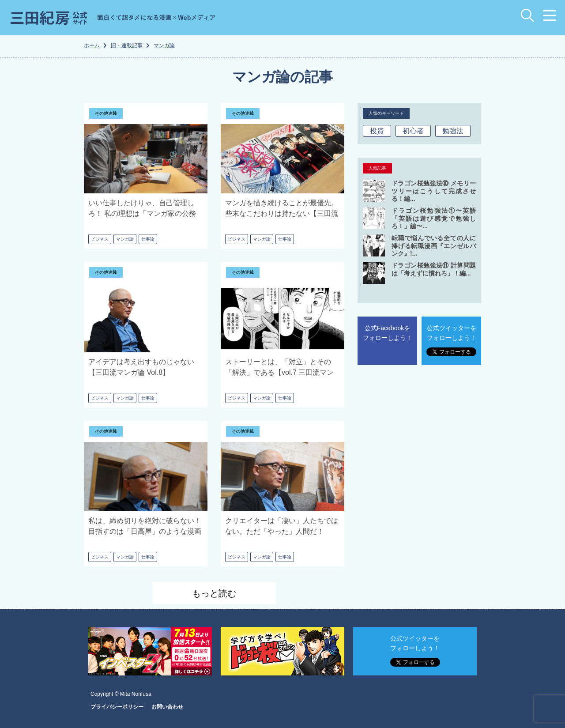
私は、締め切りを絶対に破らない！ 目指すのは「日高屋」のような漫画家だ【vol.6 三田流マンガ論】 (144, 531)
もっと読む (214, 593)
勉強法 (452, 131)
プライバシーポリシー (116, 707)
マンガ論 (125, 239)
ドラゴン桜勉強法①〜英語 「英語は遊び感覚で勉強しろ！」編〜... (434, 218)
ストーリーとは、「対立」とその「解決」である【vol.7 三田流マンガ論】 (279, 372)
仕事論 (147, 239)
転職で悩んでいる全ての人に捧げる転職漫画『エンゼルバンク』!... (434, 245)
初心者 (413, 131)
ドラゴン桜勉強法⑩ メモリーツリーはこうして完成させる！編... (434, 191)
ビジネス (100, 239)
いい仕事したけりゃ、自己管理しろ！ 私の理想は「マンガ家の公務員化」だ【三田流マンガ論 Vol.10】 (145, 213)
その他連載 (106, 113)
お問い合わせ (167, 707)
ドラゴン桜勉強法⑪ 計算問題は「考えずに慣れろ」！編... (434, 269)
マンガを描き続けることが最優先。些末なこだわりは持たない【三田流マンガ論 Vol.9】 (281, 213)
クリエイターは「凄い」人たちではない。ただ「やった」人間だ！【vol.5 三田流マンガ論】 (281, 531)
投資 (377, 131)
